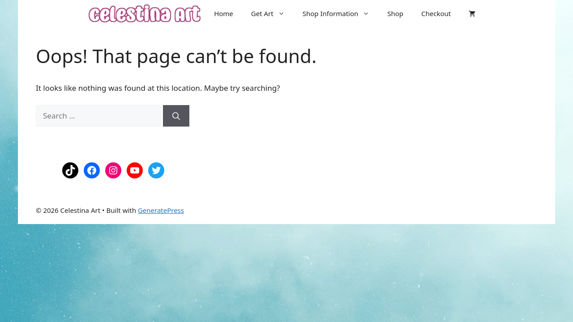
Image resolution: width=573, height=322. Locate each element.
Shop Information (341, 13)
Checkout (436, 13)
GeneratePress (161, 210)
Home (223, 13)
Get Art (272, 13)
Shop (395, 13)
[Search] (176, 116)
